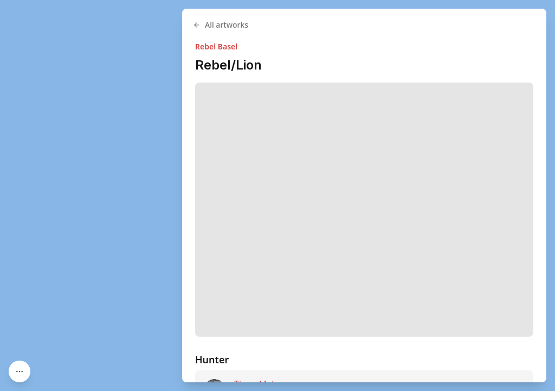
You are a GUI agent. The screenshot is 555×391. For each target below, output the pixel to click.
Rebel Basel (216, 46)
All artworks (220, 25)
